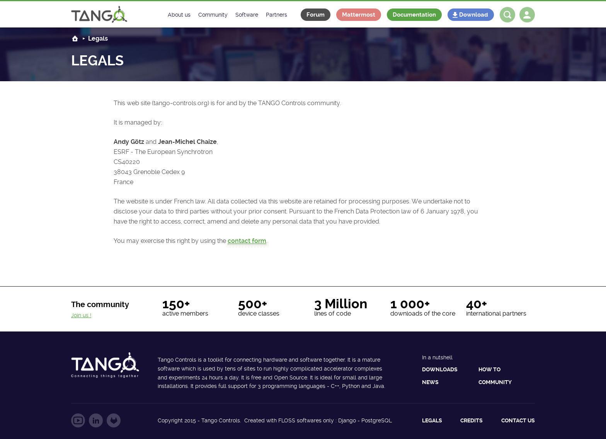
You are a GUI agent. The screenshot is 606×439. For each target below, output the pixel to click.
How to (489, 369)
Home (75, 38)
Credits (471, 420)
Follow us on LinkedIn (96, 420)
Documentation (414, 14)
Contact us (518, 420)
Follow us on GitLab (114, 420)
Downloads (440, 369)
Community (495, 382)
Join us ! (81, 315)
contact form (247, 240)
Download (473, 14)
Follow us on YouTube (78, 420)
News (430, 382)
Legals (432, 420)
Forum (315, 14)
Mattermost (358, 14)
